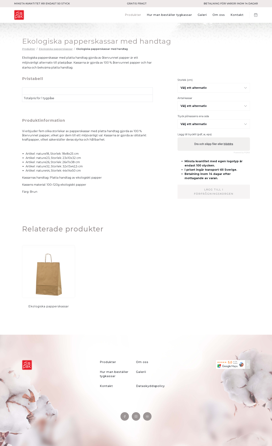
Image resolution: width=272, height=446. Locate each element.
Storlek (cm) (185, 80)
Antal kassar (185, 98)
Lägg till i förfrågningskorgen (213, 191)
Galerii (141, 372)
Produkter (133, 15)
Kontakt (237, 15)
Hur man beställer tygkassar (169, 15)
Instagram (136, 416)
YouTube (147, 416)
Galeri (202, 15)
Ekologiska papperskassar (56, 49)
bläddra (228, 144)
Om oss (218, 15)
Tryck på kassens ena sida (193, 116)
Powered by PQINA (242, 152)
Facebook (124, 416)
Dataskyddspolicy (150, 386)
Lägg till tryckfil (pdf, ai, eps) (195, 134)
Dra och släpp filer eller (213, 144)
